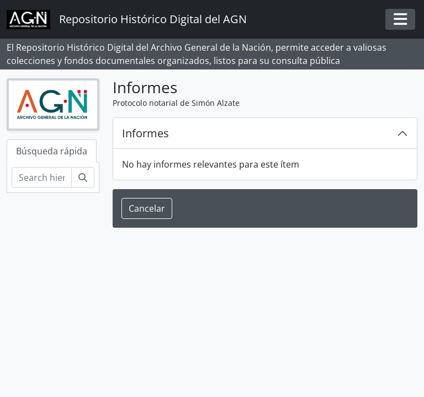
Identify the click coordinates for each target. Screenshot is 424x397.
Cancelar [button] (147, 208)
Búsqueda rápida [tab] (51, 151)
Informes (145, 133)
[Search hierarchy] (42, 177)
